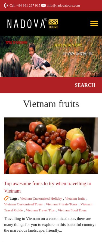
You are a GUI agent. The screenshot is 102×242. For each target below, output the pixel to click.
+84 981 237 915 (28, 5)
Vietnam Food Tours (72, 210)
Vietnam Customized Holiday (41, 198)
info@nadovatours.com (63, 5)
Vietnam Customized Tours (23, 204)
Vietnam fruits (75, 198)
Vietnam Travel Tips (40, 210)
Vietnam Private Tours (62, 204)
